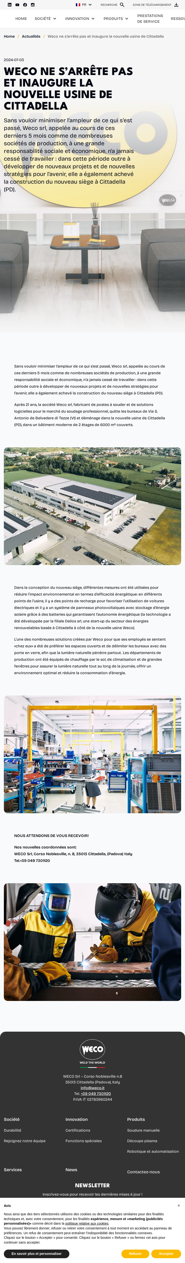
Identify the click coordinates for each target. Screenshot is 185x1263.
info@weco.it (93, 1088)
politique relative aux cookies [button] (86, 1223)
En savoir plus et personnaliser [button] (37, 1254)
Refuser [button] (135, 1254)
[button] (179, 1205)
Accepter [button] (166, 1254)
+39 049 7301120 (96, 1094)
